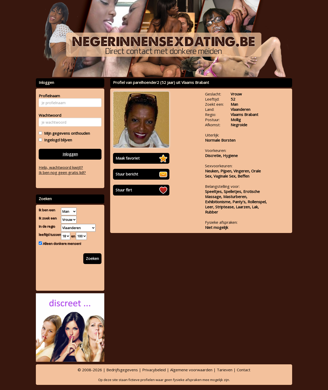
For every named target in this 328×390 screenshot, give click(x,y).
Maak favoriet (128, 158)
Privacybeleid (154, 369)
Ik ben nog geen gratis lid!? (62, 172)
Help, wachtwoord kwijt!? (61, 167)
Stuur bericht (127, 174)
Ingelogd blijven (57, 139)
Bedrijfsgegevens (122, 369)
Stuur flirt (124, 189)
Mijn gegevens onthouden (66, 133)
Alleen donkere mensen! (61, 243)
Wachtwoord (48, 115)
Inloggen (70, 154)
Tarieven (224, 369)
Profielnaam (48, 95)
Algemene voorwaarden (191, 369)
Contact (243, 369)
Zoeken (92, 258)
